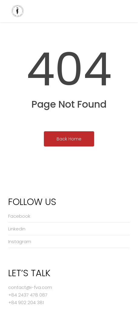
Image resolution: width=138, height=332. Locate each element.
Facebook (19, 216)
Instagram (19, 241)
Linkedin (16, 229)
